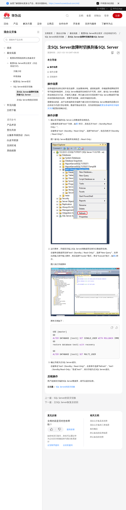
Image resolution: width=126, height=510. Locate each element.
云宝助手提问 (53, 445)
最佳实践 (11, 53)
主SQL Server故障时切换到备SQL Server (28, 93)
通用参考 (11, 119)
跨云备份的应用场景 (98, 433)
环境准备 (17, 76)
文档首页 (49, 33)
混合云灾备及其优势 (98, 421)
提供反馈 (71, 429)
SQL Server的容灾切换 (23, 87)
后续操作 (53, 77)
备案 (88, 15)
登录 (106, 15)
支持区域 (11, 145)
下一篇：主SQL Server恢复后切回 (61, 402)
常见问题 (11, 105)
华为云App (117, 9)
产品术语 (11, 125)
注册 (117, 15)
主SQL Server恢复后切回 (27, 100)
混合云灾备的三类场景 (99, 425)
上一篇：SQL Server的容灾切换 (60, 398)
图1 (77, 124)
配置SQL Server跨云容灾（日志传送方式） (23, 64)
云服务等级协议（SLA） (19, 135)
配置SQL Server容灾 (22, 81)
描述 (9, 47)
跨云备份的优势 (97, 437)
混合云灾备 (61, 33)
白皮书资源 (12, 140)
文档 (81, 15)
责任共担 (11, 130)
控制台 (97, 15)
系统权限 (11, 150)
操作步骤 (53, 72)
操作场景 (53, 67)
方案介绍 (17, 71)
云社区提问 (68, 445)
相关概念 (94, 429)
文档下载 (11, 110)
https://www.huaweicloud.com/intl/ (64, 3)
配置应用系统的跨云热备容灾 (22, 58)
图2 (114, 256)
